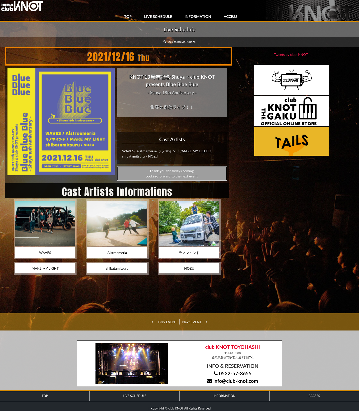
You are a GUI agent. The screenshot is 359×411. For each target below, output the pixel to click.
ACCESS (230, 16)
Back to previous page (180, 42)
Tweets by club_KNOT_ (292, 54)
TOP (128, 16)
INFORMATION (197, 16)
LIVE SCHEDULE (158, 16)
